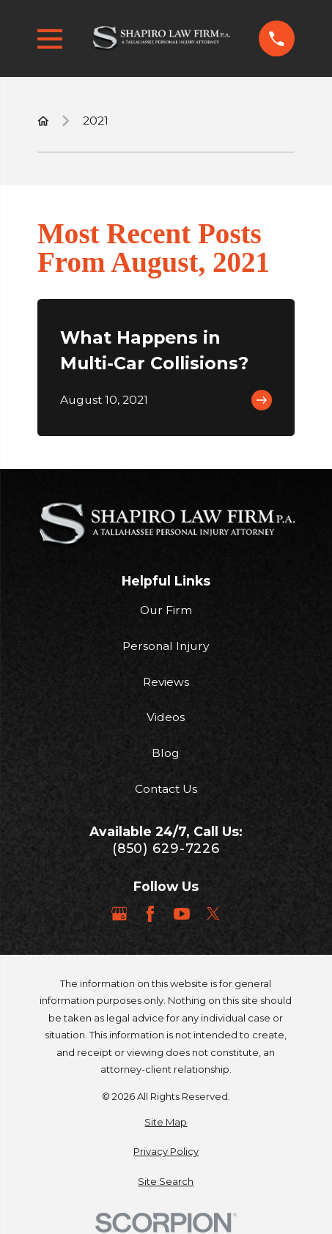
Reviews (166, 682)
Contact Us (166, 789)
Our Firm (166, 610)
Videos (166, 717)
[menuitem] (166, 1122)
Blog (166, 753)
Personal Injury (165, 646)
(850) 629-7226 (166, 848)
